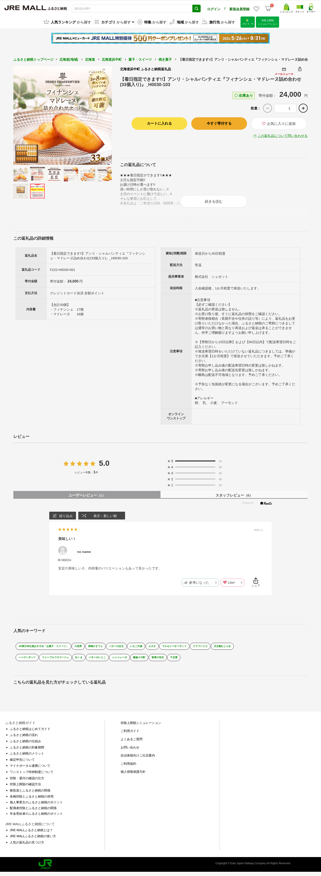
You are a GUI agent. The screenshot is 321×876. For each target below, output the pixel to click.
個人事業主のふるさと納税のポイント (36, 806)
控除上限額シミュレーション (141, 727)
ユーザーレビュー (86, 499)
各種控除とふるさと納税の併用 (32, 800)
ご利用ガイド (130, 735)
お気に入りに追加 (279, 123)
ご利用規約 (128, 767)
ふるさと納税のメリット (27, 757)
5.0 (104, 467)
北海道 (90, 59)
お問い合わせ (130, 751)
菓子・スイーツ (140, 59)
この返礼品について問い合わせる (282, 135)
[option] (62, 115)
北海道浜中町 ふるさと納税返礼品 (145, 68)
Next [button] (99, 115)
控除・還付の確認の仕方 (27, 782)
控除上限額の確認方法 (25, 788)
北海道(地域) (68, 59)
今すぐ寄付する (219, 123)
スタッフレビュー (234, 499)
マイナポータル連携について (30, 769)
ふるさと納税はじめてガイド (30, 733)
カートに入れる (159, 123)
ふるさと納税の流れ (24, 739)
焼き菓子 (165, 59)
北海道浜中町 (112, 59)
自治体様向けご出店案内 (138, 759)
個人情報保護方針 (133, 775)
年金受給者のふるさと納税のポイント (36, 817)
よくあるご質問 (131, 743)
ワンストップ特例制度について (32, 776)
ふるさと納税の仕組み (25, 745)
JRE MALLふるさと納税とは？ (31, 834)
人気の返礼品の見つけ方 (27, 846)
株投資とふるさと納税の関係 (30, 794)
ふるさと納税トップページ (33, 59)
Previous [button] (25, 115)
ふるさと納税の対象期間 (27, 751)
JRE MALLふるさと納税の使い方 (33, 840)
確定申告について (22, 763)
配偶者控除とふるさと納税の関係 (33, 812)
